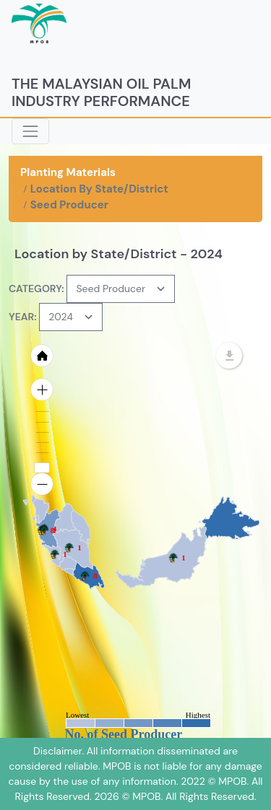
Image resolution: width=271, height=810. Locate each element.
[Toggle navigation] (30, 131)
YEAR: (23, 316)
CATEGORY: (36, 288)
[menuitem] (36, 511)
